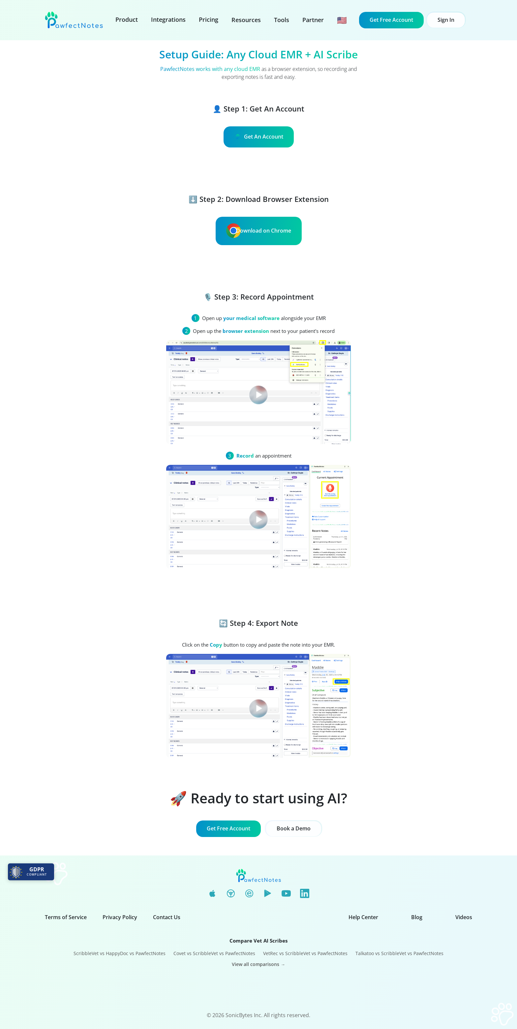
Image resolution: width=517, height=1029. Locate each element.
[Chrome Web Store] (230, 894)
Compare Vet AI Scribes (258, 940)
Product (126, 19)
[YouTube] (286, 894)
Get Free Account (391, 19)
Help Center (363, 917)
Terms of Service (66, 917)
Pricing (208, 19)
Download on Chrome (258, 231)
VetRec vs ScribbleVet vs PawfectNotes (305, 953)
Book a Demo (294, 828)
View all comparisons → (258, 964)
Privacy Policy (120, 917)
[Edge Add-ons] (249, 894)
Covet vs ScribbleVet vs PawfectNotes (214, 953)
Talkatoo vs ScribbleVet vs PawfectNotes (399, 953)
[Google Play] (267, 894)
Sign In (446, 19)
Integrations (168, 19)
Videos (463, 917)
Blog (416, 917)
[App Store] (212, 894)
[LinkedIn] (304, 894)
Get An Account (258, 136)
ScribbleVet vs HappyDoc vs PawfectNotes (120, 953)
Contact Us (166, 917)
